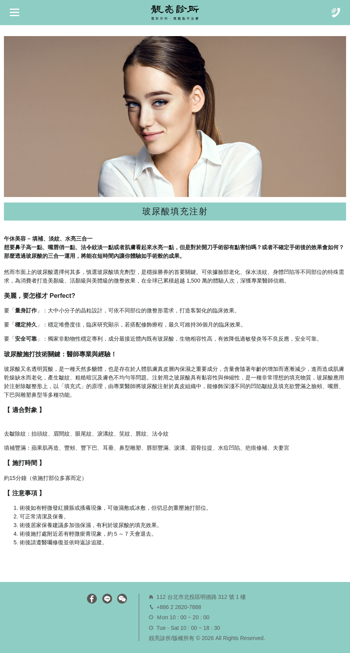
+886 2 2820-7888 (178, 607)
